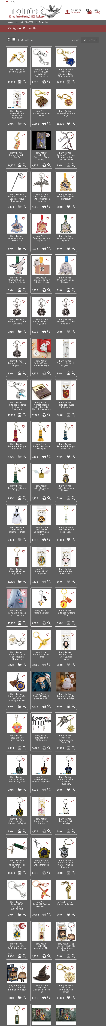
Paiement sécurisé (17, 964)
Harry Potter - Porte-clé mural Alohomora (41, 567)
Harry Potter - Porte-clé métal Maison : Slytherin (89, 567)
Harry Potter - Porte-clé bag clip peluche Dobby (65, 525)
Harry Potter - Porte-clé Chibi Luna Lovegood (17, 567)
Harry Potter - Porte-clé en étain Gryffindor (17, 278)
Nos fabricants (55, 964)
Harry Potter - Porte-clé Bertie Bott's (65, 112)
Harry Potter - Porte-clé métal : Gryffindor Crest (65, 773)
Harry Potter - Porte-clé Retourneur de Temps (17, 774)
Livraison (13, 956)
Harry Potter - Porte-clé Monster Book (17, 112)
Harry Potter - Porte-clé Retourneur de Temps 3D (65, 568)
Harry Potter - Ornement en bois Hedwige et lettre (89, 195)
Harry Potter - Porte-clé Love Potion (89, 608)
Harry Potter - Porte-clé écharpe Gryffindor (89, 319)
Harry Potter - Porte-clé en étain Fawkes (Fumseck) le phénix (65, 155)
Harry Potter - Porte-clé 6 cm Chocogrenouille (65, 649)
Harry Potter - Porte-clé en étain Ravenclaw (65, 236)
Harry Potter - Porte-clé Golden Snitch (89, 484)
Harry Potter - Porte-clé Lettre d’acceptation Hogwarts (65, 485)
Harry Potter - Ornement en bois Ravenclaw (16, 195)
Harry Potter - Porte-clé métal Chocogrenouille (17, 856)
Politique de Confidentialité (21, 972)
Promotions (54, 956)
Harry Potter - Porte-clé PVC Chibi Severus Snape (17, 526)
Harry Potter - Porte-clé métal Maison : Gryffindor (17, 608)
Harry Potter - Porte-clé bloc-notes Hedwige (65, 278)
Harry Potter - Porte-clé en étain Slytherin (89, 236)
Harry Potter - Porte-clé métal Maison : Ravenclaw (41, 609)
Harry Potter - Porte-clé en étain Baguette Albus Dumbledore (41, 155)
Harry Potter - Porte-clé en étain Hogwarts (41, 278)
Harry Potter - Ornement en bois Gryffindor (41, 195)
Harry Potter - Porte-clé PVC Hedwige (17, 649)
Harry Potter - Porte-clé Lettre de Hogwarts (89, 278)
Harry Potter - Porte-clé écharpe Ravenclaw (41, 360)
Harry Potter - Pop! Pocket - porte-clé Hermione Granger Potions (41, 734)
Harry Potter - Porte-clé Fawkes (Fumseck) (41, 691)
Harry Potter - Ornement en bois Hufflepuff (89, 154)
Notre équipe (90, 960)
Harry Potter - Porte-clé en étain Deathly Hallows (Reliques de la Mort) (17, 156)
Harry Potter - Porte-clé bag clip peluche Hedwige (89, 525)
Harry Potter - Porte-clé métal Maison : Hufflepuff (65, 608)
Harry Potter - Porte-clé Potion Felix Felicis (89, 401)
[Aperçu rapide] (24, 81)
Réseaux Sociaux (91, 972)
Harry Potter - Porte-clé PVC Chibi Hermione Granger (65, 403)
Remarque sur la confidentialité (22, 976)
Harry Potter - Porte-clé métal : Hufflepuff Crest (41, 814)
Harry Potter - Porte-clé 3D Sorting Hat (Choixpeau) (17, 692)
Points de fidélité (16, 960)
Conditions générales (18, 968)
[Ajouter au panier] (19, 81)
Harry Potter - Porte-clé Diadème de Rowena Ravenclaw (17, 320)
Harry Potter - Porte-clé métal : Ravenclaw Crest (65, 814)
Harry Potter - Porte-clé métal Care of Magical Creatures (89, 650)
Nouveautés (54, 960)
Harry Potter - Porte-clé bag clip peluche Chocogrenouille (41, 526)
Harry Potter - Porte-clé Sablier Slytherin (41, 773)
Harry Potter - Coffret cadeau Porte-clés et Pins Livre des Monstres (41, 321)
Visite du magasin (92, 956)
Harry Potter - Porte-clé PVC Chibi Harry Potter (89, 856)
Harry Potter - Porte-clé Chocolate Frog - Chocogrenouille (65, 72)
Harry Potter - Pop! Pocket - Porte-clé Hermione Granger (65, 733)
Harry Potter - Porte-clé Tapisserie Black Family (89, 113)
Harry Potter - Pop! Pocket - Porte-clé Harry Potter (89, 816)
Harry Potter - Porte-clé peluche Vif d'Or (89, 360)
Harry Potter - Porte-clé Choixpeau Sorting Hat (89, 733)
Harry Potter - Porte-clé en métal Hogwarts (17, 401)
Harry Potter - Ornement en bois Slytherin (65, 195)
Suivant (57, 880)
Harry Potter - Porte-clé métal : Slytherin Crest (17, 814)
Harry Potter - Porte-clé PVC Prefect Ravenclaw (89, 691)
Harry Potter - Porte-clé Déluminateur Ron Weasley (41, 650)
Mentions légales (16, 980)
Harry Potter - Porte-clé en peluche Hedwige (41, 401)
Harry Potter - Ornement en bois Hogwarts (41, 236)
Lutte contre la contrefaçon (60, 968)
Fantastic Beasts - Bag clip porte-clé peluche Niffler (65, 856)
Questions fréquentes (18, 984)
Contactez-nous (91, 968)
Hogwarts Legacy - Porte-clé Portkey (65, 691)
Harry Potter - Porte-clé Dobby (17, 70)
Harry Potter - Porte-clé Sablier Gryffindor (17, 443)
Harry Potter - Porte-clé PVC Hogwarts (41, 443)
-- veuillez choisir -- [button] (90, 39)
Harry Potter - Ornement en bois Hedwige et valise (16, 236)
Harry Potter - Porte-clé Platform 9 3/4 (41, 112)
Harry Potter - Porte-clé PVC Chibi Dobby (65, 443)
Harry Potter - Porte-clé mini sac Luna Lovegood (89, 443)
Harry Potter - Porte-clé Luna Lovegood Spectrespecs (41, 72)
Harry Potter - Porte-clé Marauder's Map (17, 732)
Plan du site (89, 964)
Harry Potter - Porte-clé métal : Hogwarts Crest (89, 773)
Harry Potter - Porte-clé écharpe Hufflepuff (17, 360)
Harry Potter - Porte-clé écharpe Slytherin (65, 360)
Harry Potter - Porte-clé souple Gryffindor (65, 319)
